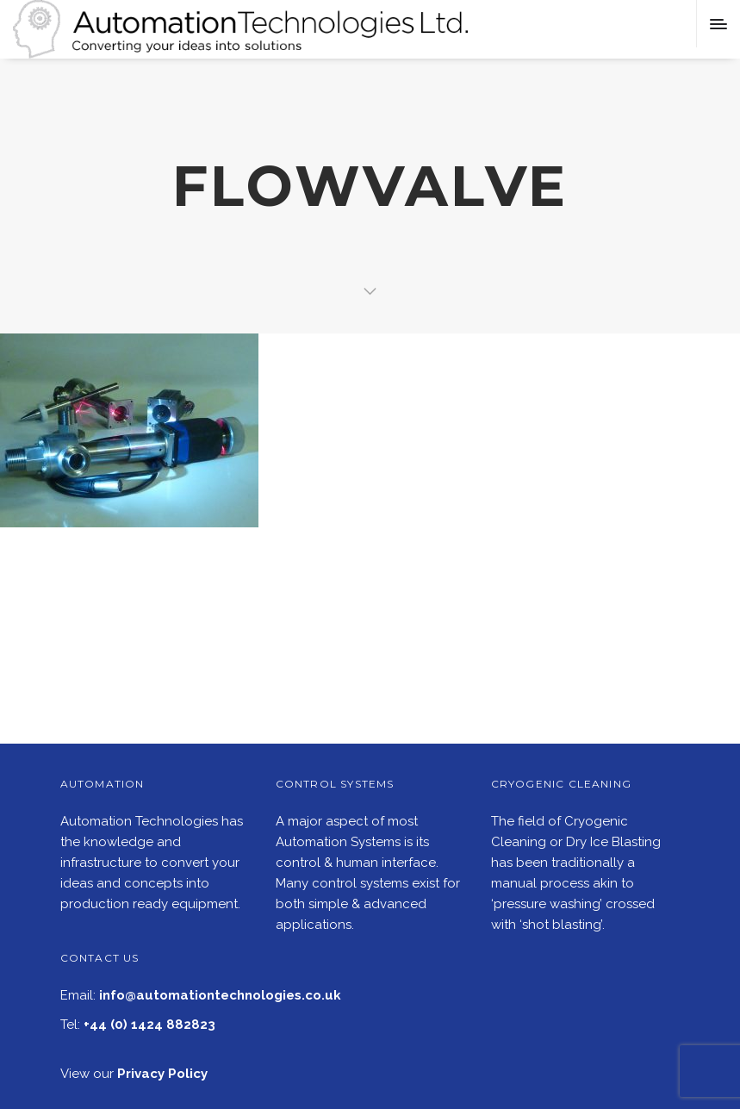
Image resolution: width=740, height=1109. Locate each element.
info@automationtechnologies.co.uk (220, 995)
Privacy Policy (162, 1073)
